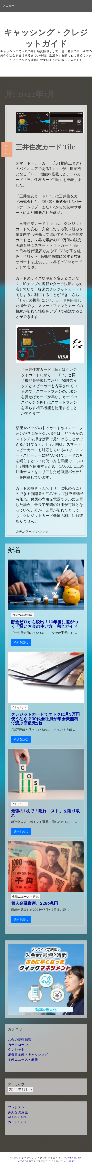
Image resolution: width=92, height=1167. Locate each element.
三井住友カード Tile (45, 146)
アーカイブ (16, 1084)
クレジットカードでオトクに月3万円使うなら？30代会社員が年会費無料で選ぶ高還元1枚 (45, 718)
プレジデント (18, 1107)
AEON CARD (18, 1117)
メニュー (8, 5)
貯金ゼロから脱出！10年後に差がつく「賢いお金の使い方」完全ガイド (44, 623)
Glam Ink (67, 1161)
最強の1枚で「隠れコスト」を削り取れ (45, 812)
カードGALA (17, 1122)
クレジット (41, 531)
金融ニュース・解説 (25, 896)
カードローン (18, 1044)
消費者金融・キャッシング (28, 1054)
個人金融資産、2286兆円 (34, 903)
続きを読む (21, 642)
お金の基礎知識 (22, 615)
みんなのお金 (18, 1112)
